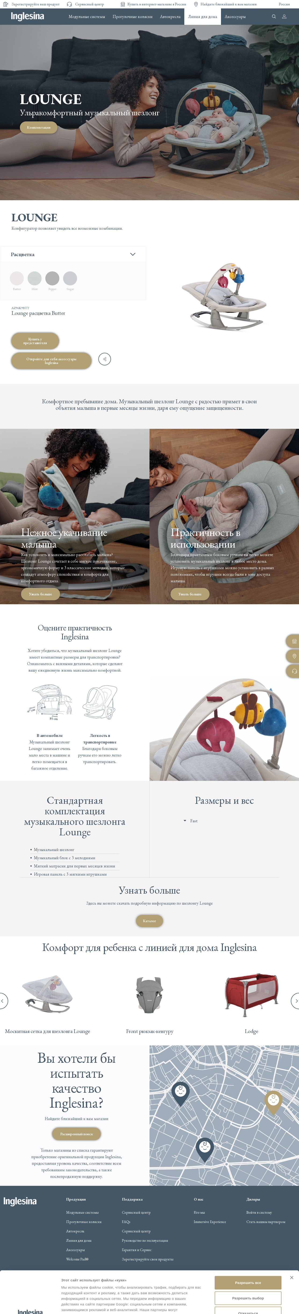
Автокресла (170, 16)
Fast (194, 821)
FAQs (126, 1221)
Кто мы (199, 1212)
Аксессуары (235, 16)
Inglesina (27, 16)
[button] (229, 820)
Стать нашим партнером (265, 1221)
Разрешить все (248, 1240)
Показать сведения (78, 1305)
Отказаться (248, 1271)
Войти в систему (259, 1212)
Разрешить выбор (248, 1256)
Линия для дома (202, 16)
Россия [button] (284, 4)
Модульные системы (87, 16)
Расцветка (23, 254)
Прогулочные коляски (133, 16)
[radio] (17, 281)
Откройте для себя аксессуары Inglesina (51, 360)
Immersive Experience (210, 1221)
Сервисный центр (136, 1212)
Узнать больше (40, 594)
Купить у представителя (35, 340)
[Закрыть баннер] (291, 1235)
